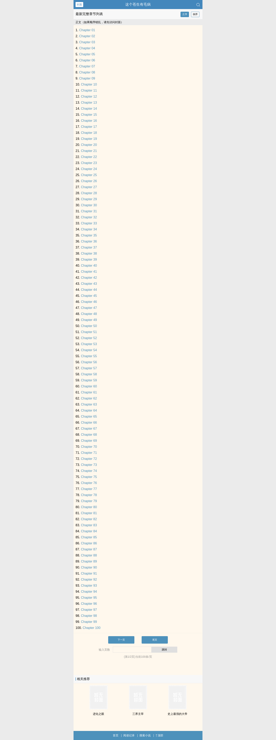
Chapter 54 (89, 350)
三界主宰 (138, 713)
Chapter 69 (89, 440)
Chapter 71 (89, 452)
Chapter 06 (87, 60)
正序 (184, 14)
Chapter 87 (89, 549)
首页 (115, 735)
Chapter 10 (89, 84)
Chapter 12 (89, 96)
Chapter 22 (89, 157)
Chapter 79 (89, 501)
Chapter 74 (89, 471)
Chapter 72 (89, 458)
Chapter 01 (87, 30)
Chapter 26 (89, 181)
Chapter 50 (89, 326)
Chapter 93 (89, 585)
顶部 (159, 735)
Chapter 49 (89, 320)
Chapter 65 (89, 416)
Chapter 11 (89, 90)
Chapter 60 (89, 386)
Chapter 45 (89, 295)
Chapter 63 (89, 404)
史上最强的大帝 (177, 713)
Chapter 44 (89, 289)
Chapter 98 (89, 615)
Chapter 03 (87, 42)
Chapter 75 (89, 477)
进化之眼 (98, 713)
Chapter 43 (89, 283)
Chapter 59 (89, 380)
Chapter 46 (89, 301)
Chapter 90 (89, 567)
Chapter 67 (89, 428)
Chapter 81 (89, 513)
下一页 (121, 639)
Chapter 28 (89, 193)
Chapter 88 (89, 555)
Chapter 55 (89, 356)
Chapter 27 (89, 187)
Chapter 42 (89, 277)
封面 (79, 4)
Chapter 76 (89, 483)
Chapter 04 (87, 48)
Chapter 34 (89, 229)
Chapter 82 (89, 519)
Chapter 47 (89, 308)
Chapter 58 (89, 374)
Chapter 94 (89, 591)
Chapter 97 (89, 609)
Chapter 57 (89, 368)
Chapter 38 (89, 253)
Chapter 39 (89, 259)
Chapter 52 (89, 338)
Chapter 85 (89, 537)
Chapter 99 (89, 621)
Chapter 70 (89, 446)
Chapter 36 (89, 241)
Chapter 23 (89, 163)
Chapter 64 (89, 410)
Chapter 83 (89, 525)
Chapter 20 (89, 145)
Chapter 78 (89, 495)
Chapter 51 (89, 332)
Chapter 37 (89, 247)
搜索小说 (145, 735)
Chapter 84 (89, 531)
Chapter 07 (87, 66)
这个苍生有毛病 (138, 4)
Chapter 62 (89, 398)
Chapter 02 (87, 36)
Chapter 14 (89, 108)
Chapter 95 (89, 597)
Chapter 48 (89, 314)
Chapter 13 (89, 102)
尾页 (154, 639)
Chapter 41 (89, 271)
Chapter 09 (87, 78)
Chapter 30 (89, 205)
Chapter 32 (89, 217)
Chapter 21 (89, 151)
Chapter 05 (87, 54)
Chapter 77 (89, 489)
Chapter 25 (89, 175)
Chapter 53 (89, 344)
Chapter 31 (89, 211)
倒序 (195, 14)
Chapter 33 (89, 223)
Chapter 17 (89, 126)
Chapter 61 (89, 392)
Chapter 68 (89, 434)
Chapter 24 (89, 169)
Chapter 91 (89, 573)
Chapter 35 (89, 235)
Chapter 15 (89, 114)
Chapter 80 (89, 507)
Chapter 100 (92, 628)
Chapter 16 (89, 120)
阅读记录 (129, 735)
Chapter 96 (89, 603)
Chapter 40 (89, 265)
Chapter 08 (87, 72)
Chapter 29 (89, 199)
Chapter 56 (89, 362)
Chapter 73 (89, 464)
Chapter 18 (89, 132)
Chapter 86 (89, 543)
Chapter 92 (89, 579)
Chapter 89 (89, 561)
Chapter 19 (89, 138)
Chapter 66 (89, 422)
